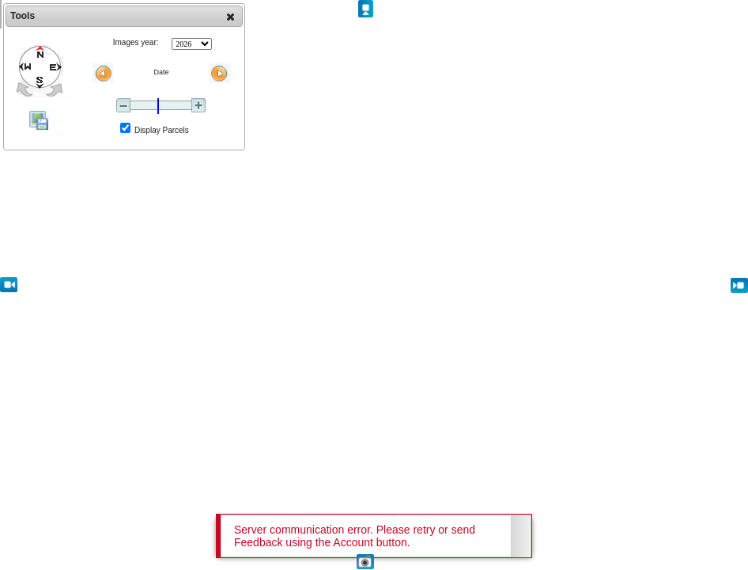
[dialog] (124, 76)
